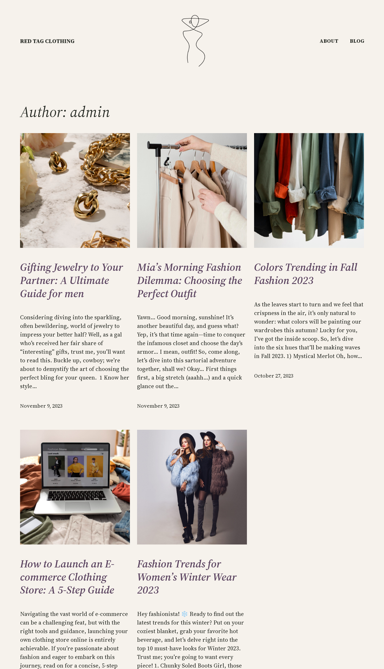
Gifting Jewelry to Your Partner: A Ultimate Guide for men (71, 280)
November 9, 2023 (41, 405)
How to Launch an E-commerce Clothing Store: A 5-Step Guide (67, 577)
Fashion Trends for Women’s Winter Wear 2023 (187, 577)
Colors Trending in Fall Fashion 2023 (305, 274)
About (328, 40)
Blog (357, 40)
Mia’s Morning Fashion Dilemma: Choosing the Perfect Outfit (189, 280)
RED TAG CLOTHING (47, 41)
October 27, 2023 (273, 375)
